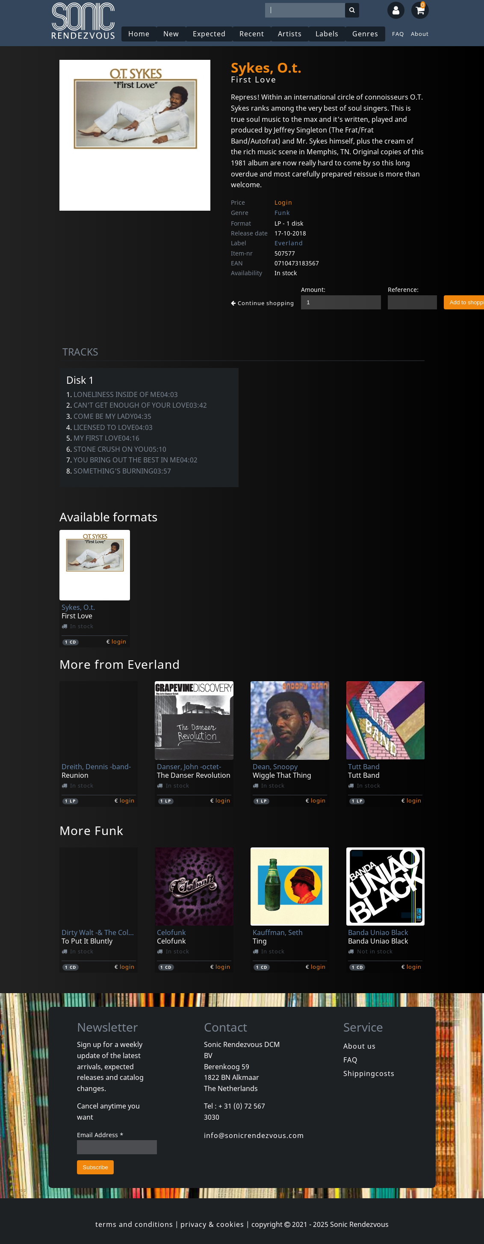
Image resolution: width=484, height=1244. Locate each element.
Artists (290, 33)
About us (359, 1046)
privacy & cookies (212, 1224)
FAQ (398, 34)
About (420, 34)
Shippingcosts (369, 1073)
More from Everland (119, 664)
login (119, 641)
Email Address (100, 1135)
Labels (327, 33)
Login (283, 202)
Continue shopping (262, 303)
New (171, 33)
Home (139, 33)
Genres (365, 33)
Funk (282, 213)
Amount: (313, 289)
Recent (251, 33)
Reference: (403, 289)
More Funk (91, 830)
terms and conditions (134, 1224)
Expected (209, 33)
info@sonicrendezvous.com (254, 1135)
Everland (288, 243)
